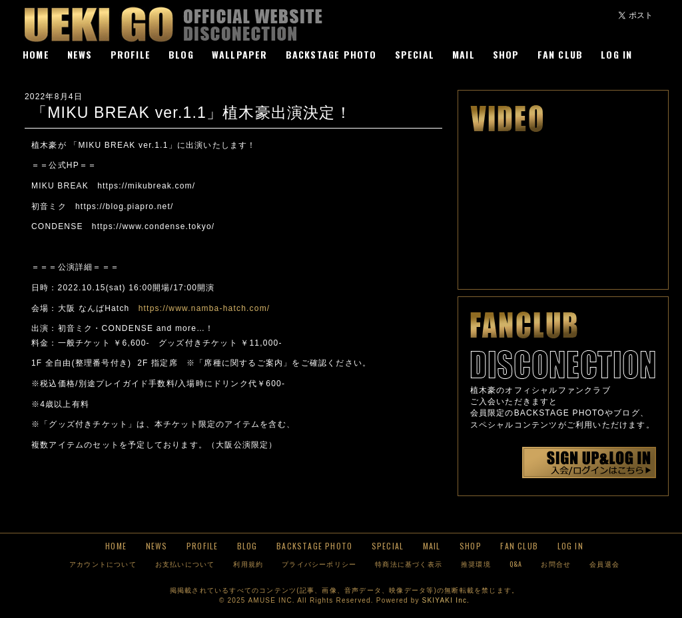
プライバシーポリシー (319, 564)
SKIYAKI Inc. (446, 600)
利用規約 (248, 564)
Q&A (516, 564)
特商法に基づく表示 (408, 564)
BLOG (181, 54)
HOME (36, 54)
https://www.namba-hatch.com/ (204, 308)
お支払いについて (185, 564)
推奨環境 (476, 564)
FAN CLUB (560, 54)
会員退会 (604, 564)
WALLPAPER (240, 54)
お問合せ (556, 564)
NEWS (80, 54)
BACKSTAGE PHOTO (331, 54)
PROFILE (131, 54)
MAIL (463, 54)
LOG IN (616, 54)
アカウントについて (103, 564)
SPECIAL (414, 54)
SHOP (506, 54)
